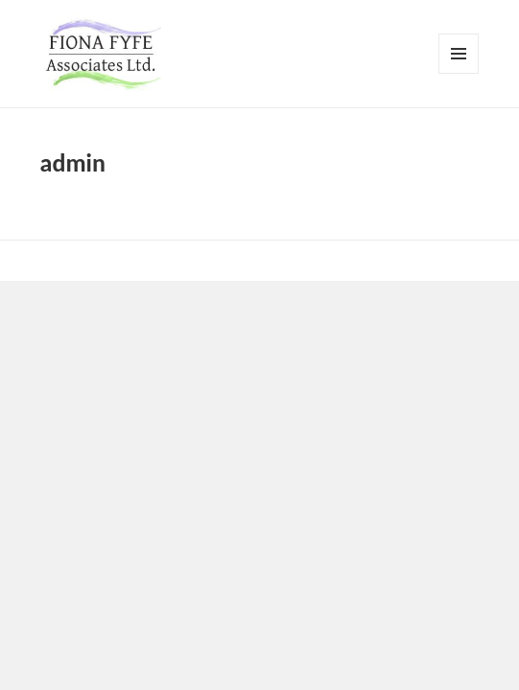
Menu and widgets (459, 73)
